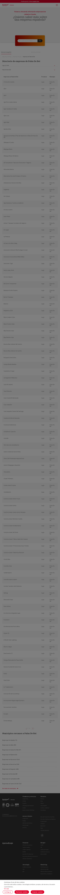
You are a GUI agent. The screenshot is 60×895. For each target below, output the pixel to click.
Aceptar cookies (37, 892)
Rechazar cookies (21, 892)
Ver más (6, 889)
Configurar (7, 892)
